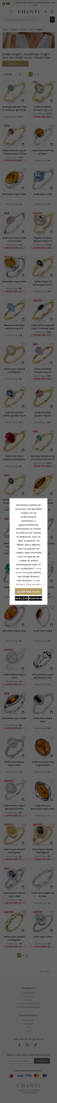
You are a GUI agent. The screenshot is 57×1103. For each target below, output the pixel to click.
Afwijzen (18, 584)
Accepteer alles (28, 577)
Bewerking (39, 584)
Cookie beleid (38, 558)
